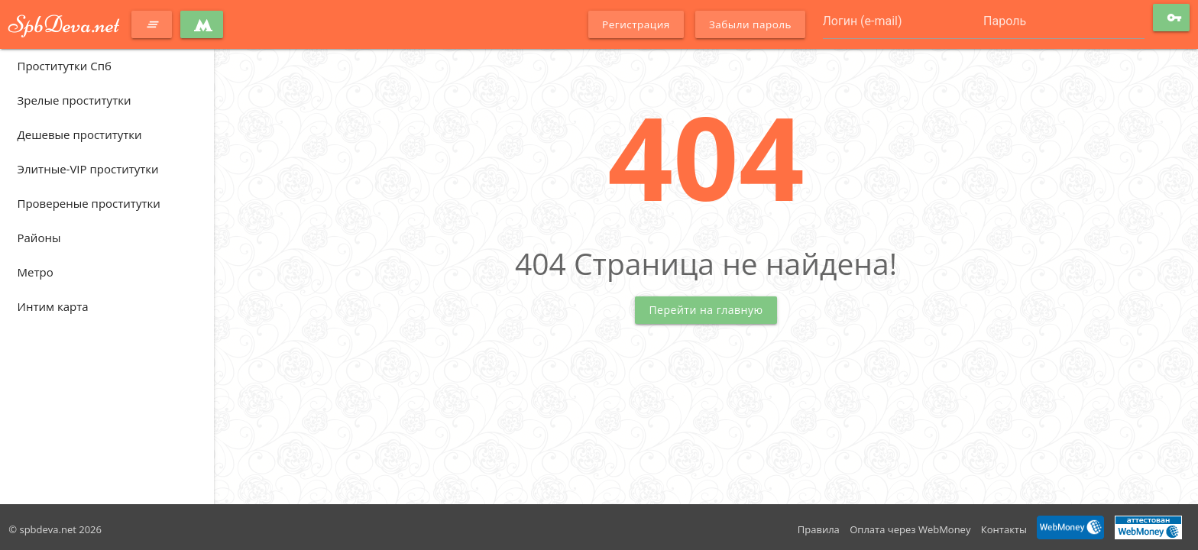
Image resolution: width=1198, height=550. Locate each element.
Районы (39, 237)
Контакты (1004, 529)
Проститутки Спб (65, 65)
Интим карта (53, 306)
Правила (819, 529)
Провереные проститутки (89, 203)
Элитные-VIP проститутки (88, 168)
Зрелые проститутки (74, 100)
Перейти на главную (706, 309)
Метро (35, 272)
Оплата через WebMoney (910, 529)
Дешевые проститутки (80, 134)
